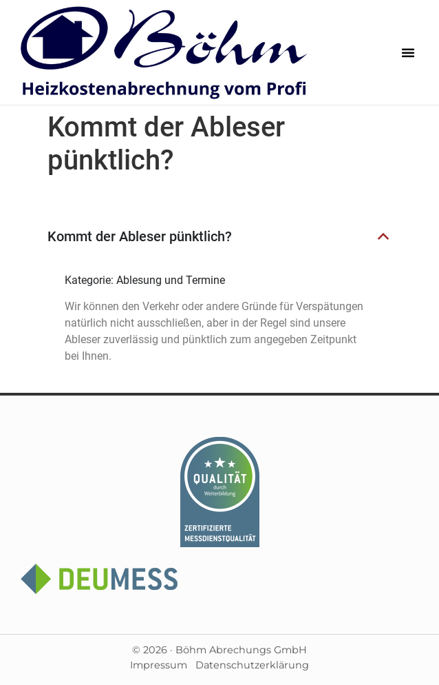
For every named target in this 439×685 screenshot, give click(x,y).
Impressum (158, 665)
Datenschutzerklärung (252, 665)
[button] (408, 52)
